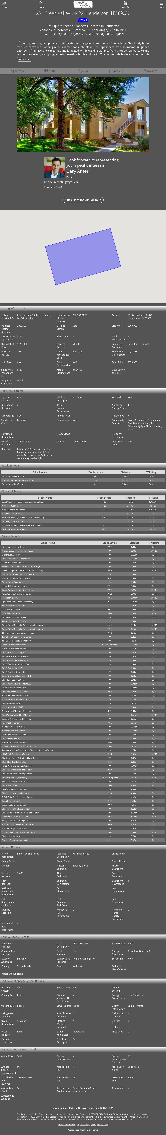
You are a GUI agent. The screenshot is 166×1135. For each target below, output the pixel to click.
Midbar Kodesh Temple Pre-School (17, 551)
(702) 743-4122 (53, 187)
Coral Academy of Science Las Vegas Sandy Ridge (23, 502)
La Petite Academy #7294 (13, 562)
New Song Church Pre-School (15, 660)
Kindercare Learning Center (14, 547)
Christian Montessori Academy (15, 793)
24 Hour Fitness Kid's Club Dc (14, 734)
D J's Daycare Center (11, 609)
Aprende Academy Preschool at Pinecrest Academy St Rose (28, 750)
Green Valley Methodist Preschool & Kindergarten (24, 625)
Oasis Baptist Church (11, 801)
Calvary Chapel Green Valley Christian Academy (22, 570)
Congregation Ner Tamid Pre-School (18, 574)
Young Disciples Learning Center (16, 820)
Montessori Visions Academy (14, 742)
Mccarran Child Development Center (18, 824)
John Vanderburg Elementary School (18, 480)
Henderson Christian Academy (15, 656)
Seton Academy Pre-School (14, 805)
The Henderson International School (18, 633)
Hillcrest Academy (10, 597)
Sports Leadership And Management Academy (22, 525)
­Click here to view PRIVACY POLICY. (118, 1119)
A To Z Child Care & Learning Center (17, 797)
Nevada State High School (13, 509)
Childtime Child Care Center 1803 (16, 683)
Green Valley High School (13, 484)
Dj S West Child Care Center (14, 617)
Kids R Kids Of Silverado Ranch (15, 754)
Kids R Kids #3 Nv (9, 785)
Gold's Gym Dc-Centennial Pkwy (16, 664)
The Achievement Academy (14, 605)
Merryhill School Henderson (14, 586)
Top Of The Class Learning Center (17, 637)
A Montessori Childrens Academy (16, 711)
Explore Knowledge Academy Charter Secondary (23, 517)
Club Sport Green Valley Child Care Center (20, 758)
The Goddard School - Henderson (16, 640)
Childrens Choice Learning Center (17, 769)
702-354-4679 (79, 315)
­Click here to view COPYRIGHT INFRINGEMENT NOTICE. (78, 1119)
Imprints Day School (11, 722)
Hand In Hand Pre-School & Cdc (15, 699)
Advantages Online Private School (17, 594)
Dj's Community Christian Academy (17, 601)
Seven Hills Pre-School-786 (14, 687)
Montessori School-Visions (14, 726)
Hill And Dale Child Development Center (19, 832)
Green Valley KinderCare (12, 582)
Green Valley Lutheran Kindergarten (18, 590)
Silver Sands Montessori (12, 513)
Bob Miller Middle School (13, 476)
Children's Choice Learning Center (17, 773)
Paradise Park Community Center (16, 840)
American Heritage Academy (14, 777)
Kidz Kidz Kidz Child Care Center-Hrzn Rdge (21, 566)
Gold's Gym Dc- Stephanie (13, 672)
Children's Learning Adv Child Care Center (20, 812)
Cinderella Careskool (11, 836)
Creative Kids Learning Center (15, 652)
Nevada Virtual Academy (12, 505)
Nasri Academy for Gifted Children (17, 715)
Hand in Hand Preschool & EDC (15, 695)
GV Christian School (10, 738)
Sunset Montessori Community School (19, 746)
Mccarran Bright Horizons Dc (14, 828)
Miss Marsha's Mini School (13, 730)
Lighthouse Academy (11, 554)
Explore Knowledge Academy (14, 529)
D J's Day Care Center (11, 613)
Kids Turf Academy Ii (11, 703)
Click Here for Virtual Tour (83, 200)
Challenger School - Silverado (15, 691)
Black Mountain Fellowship (14, 762)
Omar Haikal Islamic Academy (15, 816)
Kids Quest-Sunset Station (13, 781)
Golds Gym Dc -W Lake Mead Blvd (16, 676)
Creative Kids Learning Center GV (16, 719)
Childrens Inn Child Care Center (16, 808)
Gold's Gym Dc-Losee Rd (12, 668)
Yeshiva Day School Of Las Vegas (16, 578)
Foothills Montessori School (14, 644)
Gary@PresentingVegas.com (62, 182)
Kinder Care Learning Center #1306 (17, 765)
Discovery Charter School (13, 521)
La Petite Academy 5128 (12, 707)
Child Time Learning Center (14, 679)
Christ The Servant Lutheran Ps (16, 558)
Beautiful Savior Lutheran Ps (14, 789)
